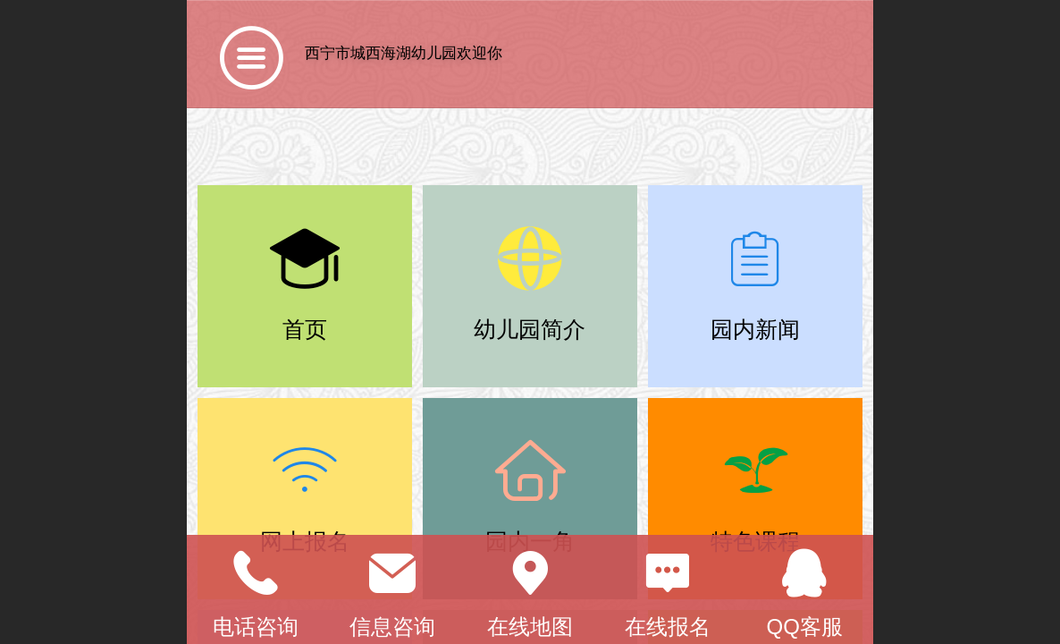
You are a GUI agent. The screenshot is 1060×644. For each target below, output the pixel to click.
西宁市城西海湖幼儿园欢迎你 (403, 53)
